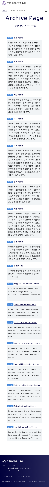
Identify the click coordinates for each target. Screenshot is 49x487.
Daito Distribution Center (21, 406)
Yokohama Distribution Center (23, 385)
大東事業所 (15, 208)
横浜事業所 (15, 181)
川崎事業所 (15, 145)
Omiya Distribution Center (22, 322)
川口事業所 (15, 118)
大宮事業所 (15, 94)
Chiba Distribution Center (21, 304)
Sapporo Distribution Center (23, 283)
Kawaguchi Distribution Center (23, 343)
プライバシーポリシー (24, 476)
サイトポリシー (8, 476)
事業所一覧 (15, 265)
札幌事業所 (15, 37)
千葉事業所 (15, 61)
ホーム (4, 11)
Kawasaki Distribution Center (23, 364)
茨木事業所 (15, 241)
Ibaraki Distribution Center (22, 427)
